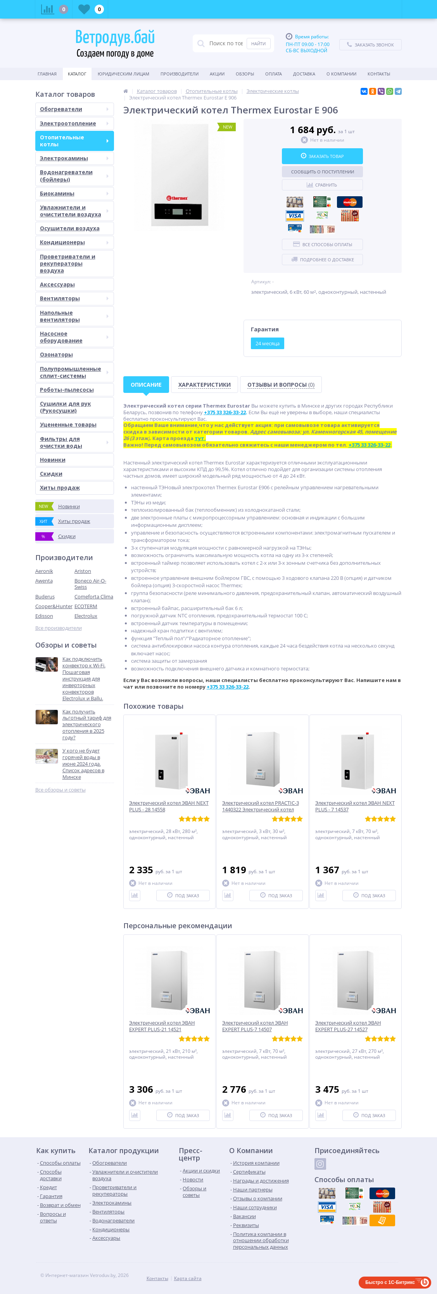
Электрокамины (74, 158)
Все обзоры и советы (60, 790)
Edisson (44, 615)
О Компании (341, 74)
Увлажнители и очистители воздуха (74, 211)
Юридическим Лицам (123, 74)
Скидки (51, 473)
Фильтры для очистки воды (74, 442)
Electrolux (85, 615)
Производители (180, 74)
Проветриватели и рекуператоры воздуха (67, 263)
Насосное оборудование (74, 337)
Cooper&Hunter (54, 606)
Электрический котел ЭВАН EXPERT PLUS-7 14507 (255, 1026)
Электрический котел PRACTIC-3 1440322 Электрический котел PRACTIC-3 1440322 (260, 809)
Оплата (273, 74)
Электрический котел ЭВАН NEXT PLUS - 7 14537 (355, 806)
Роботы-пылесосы (67, 389)
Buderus (45, 596)
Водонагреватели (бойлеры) (74, 175)
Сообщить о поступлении (322, 172)
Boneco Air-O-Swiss (90, 584)
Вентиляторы (74, 298)
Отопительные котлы (74, 141)
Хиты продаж (60, 487)
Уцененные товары (68, 424)
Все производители (58, 628)
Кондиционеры (74, 242)
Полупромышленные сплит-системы (74, 372)
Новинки (53, 459)
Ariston (82, 570)
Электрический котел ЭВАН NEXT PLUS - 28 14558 (169, 806)
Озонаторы (56, 354)
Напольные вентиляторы (74, 316)
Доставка (304, 74)
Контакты (379, 74)
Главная (47, 74)
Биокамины (74, 193)
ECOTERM (85, 606)
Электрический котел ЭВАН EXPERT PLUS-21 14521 (162, 1026)
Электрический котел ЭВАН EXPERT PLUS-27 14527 (348, 1026)
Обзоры (245, 74)
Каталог (77, 74)
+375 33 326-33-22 (228, 686)
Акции (217, 74)
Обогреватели (74, 109)
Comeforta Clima (93, 596)
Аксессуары (57, 284)
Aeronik (44, 570)
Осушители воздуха (70, 228)
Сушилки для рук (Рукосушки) (65, 407)
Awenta (44, 580)
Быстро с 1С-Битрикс (390, 1282)
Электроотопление (74, 123)
